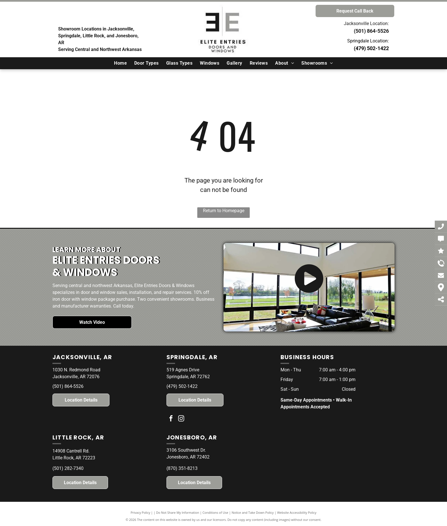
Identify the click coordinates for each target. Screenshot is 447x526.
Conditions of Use (215, 512)
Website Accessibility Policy (296, 512)
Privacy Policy (140, 512)
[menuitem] (120, 63)
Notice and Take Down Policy (253, 512)
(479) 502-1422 (371, 48)
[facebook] (171, 419)
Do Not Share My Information (177, 512)
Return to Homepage (223, 210)
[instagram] (181, 419)
